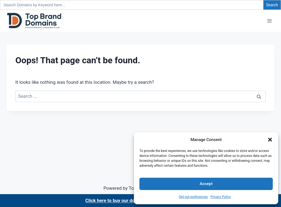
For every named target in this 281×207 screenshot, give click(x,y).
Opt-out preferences (193, 197)
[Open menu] (269, 20)
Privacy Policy (220, 197)
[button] (270, 139)
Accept (205, 183)
